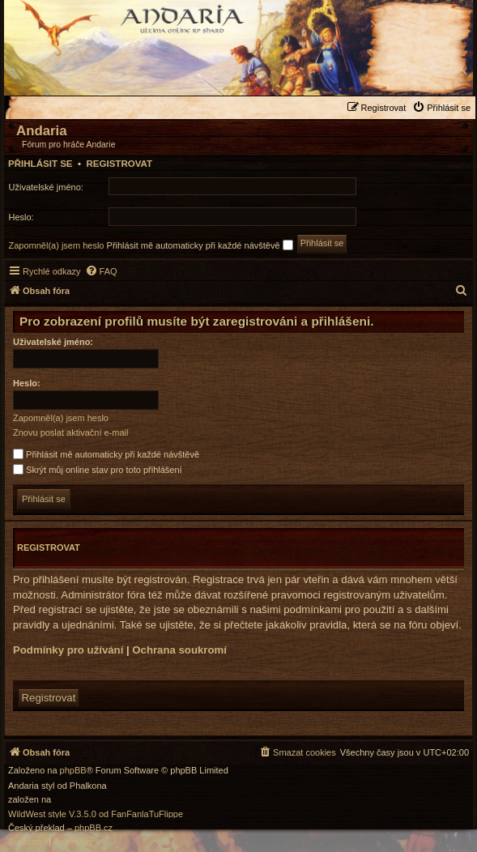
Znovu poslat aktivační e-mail (70, 432)
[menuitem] (443, 107)
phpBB (73, 770)
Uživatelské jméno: (53, 342)
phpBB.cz (94, 828)
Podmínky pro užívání (68, 650)
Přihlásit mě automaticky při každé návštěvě (200, 245)
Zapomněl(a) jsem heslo (56, 245)
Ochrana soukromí (179, 650)
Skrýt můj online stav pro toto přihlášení (97, 470)
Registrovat (119, 163)
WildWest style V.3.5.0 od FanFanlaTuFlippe (95, 814)
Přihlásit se (40, 163)
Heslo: (26, 383)
